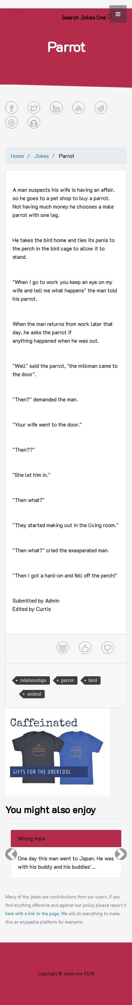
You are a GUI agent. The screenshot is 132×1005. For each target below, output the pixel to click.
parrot (67, 680)
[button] (11, 854)
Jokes (41, 155)
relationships (33, 680)
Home (17, 155)
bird (93, 680)
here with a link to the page (32, 913)
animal (34, 694)
